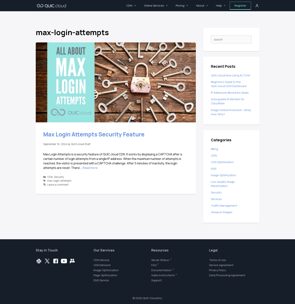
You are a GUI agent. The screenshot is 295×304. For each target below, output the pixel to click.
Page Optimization (105, 275)
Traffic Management (224, 205)
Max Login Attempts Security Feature (93, 134)
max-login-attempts (59, 180)
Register (240, 6)
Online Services (158, 5)
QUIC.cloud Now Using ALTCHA (230, 75)
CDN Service (101, 260)
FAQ (153, 265)
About (204, 5)
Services (216, 199)
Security (59, 177)
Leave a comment (58, 184)
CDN (133, 5)
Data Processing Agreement (227, 275)
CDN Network (102, 265)
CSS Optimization (222, 162)
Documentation (161, 270)
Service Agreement (221, 265)
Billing (214, 149)
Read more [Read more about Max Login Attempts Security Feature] (90, 168)
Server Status (160, 260)
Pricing (184, 5)
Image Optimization (223, 175)
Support (156, 280)
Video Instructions (163, 275)
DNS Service (101, 280)
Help (223, 5)
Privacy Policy (217, 270)
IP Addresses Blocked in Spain (230, 92)
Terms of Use (217, 260)
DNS (213, 168)
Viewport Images (221, 212)
